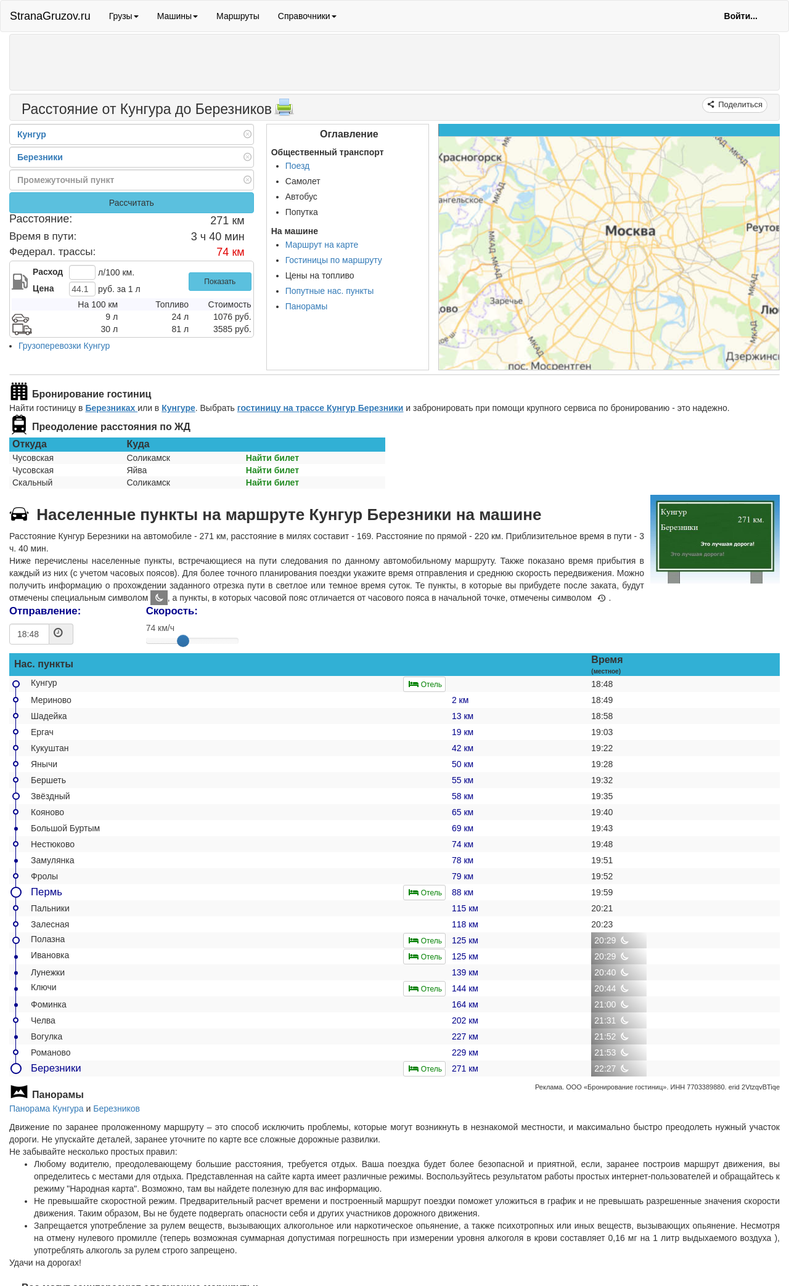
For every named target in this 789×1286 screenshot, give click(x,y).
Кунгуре (178, 408)
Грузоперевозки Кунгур (64, 346)
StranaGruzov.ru (50, 16)
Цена (43, 288)
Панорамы (306, 306)
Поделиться (739, 104)
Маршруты (238, 16)
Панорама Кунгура (46, 1108)
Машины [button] (177, 16)
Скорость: (172, 611)
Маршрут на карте (322, 245)
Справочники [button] (307, 16)
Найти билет (272, 458)
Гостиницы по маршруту (333, 260)
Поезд (297, 166)
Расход (48, 272)
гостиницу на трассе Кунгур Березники (320, 408)
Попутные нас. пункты (329, 291)
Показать (219, 281)
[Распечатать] (284, 111)
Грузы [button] (124, 16)
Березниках (111, 408)
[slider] (183, 641)
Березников (116, 1108)
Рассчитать (131, 203)
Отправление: (45, 611)
